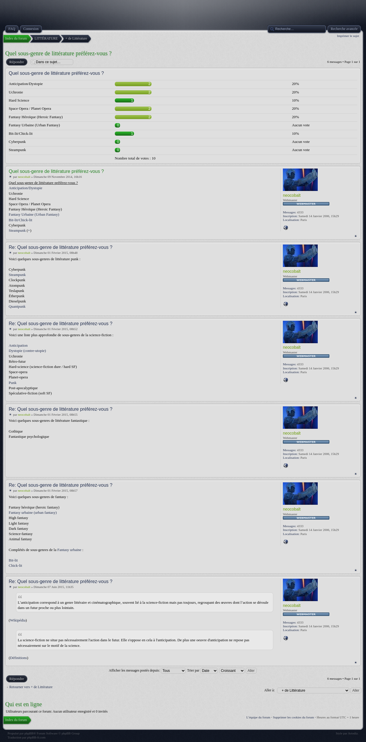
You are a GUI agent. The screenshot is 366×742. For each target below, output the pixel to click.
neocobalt (24, 176)
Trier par (202, 670)
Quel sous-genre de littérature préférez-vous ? (58, 53)
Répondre (16, 62)
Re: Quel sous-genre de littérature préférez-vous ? (61, 247)
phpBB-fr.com (36, 737)
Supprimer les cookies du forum (293, 717)
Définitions (18, 658)
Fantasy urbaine (69, 550)
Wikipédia (18, 620)
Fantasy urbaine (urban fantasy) (33, 512)
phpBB (28, 733)
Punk (13, 382)
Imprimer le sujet (348, 36)
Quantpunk (17, 306)
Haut (355, 236)
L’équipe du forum (258, 717)
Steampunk (17, 230)
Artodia (353, 733)
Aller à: (269, 690)
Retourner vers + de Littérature (31, 687)
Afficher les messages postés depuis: (147, 670)
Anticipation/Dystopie (25, 188)
